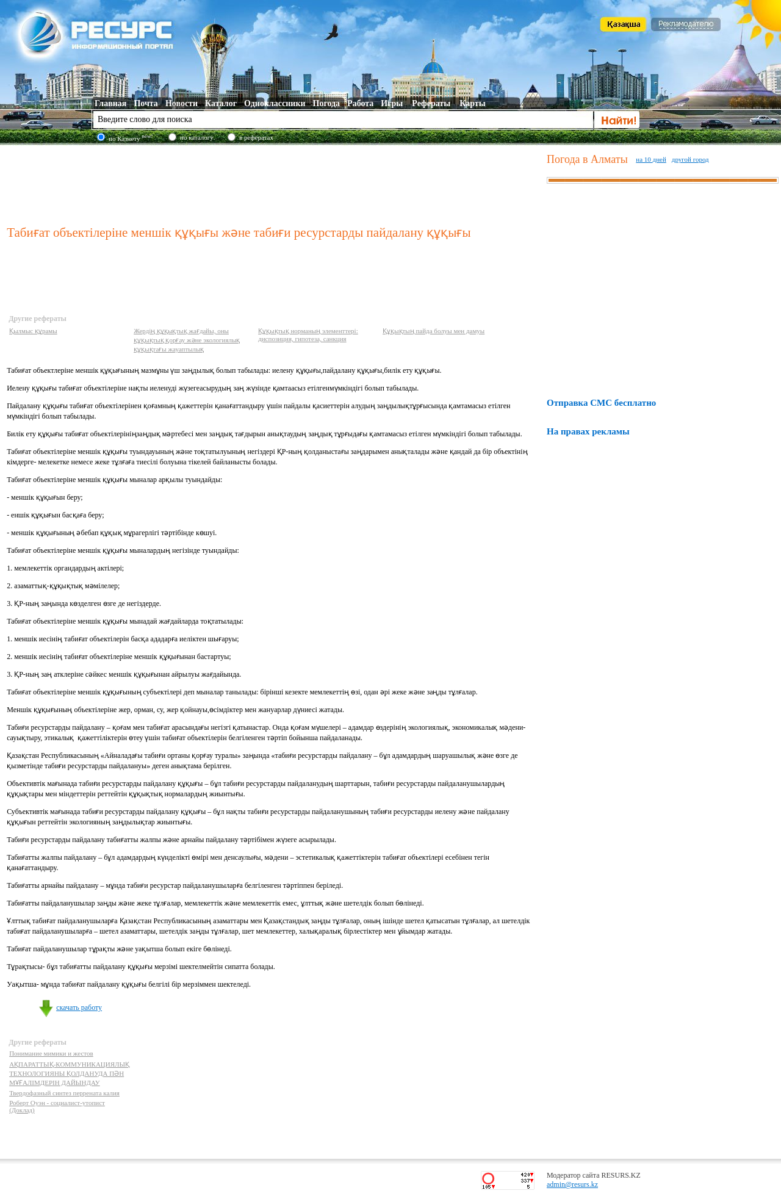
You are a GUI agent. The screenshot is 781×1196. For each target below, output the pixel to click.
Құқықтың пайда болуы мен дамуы (433, 330)
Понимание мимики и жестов (51, 1053)
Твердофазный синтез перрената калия (64, 1093)
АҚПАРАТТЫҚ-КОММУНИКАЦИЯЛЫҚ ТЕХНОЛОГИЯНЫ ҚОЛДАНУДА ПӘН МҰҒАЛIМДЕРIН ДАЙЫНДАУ (69, 1073)
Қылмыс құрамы (33, 330)
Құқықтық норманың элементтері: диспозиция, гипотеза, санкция (308, 334)
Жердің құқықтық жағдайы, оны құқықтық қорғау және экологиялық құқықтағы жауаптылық (187, 340)
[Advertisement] (274, 182)
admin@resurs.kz (572, 1184)
